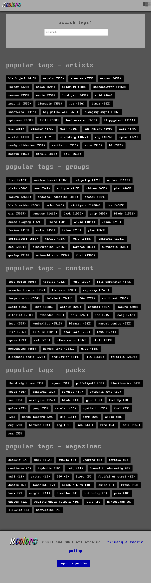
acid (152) (131, 425)
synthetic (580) (115, 247)
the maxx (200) (64, 290)
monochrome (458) (22, 348)
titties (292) (54, 281)
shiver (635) (96, 188)
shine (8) (106, 485)
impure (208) (128, 307)
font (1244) (106, 332)
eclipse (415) (68, 188)
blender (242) (80, 323)
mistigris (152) (42, 400)
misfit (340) (18, 137)
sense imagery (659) (25, 222)
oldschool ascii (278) (26, 357)
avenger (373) (82, 78)
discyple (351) (50, 103)
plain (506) (18, 188)
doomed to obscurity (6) (110, 468)
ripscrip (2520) (96, 290)
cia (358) (16, 128)
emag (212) (126, 315)
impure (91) (59, 383)
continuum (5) (19, 468)
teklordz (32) (44, 391)
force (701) (58, 222)
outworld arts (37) (105, 391)
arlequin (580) (74, 87)
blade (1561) (124, 213)
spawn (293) (18, 340)
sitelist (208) (20, 315)
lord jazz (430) (75, 95)
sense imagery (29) (38, 417)
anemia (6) (67, 460)
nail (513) (72, 154)
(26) (11, 417)
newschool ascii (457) (26, 290)
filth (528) (49, 120)
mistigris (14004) (86, 205)
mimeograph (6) (119, 501)
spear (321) (129, 137)
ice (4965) (116, 205)
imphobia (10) (49, 468)
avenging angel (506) (102, 112)
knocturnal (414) (22, 112)
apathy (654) (95, 197)
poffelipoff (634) (23, 238)
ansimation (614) (66, 357)
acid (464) (104, 95)
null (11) (16, 476)
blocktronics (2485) (49, 247)
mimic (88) (114, 417)
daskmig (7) (18, 460)
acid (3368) (82, 238)
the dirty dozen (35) (25, 383)
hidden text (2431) (59, 348)
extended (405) (52, 315)
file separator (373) (114, 281)
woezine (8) (92, 460)
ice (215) (103, 315)
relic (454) (45, 230)
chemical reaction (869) (58, 197)
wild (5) (94, 501)
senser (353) (18, 95)
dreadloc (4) (67, 493)
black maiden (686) (24, 205)
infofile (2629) (124, 357)
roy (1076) (104, 137)
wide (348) (90, 348)
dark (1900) (73, 213)
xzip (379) (128, 128)
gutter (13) (40, 476)
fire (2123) (18, 180)
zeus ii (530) (19, 103)
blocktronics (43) (126, 383)
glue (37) (94, 400)
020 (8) (63, 476)
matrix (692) (70, 307)
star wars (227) (77, 332)
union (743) (111, 222)
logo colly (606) (22, 281)
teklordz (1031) (112, 238)
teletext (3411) (60, 298)
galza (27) (17, 408)
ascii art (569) (115, 298)
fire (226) (17, 332)
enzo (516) (93, 145)
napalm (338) (53, 78)
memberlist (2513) (47, 323)
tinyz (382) (101, 103)
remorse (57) (72, 391)
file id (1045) (45, 332)
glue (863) (97, 230)
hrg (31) (64, 425)
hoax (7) (15, 493)
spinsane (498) (20, 120)
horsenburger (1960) (110, 87)
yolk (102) (43, 460)
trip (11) (75, 468)
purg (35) (40, 408)
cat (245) (42, 340)
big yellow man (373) (60, 112)
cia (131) (68, 417)
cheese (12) (18, 501)
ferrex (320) (18, 87)
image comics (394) (24, 298)
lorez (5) (84, 476)
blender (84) (39, 425)
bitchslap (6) (96, 493)
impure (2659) (19, 197)
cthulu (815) (46, 154)
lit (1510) (95, 357)
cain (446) (69, 128)
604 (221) (87, 298)
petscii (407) (99, 307)
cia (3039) (17, 213)
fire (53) (108, 425)
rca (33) (15, 433)
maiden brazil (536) (51, 180)
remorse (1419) (45, 213)
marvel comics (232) (115, 323)
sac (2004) (17, 247)
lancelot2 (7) (44, 485)
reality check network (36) (57, 501)
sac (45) (15, 400)
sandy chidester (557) (26, 145)
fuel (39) (122, 408)
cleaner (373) (42, 128)
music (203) (18, 307)
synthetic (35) (95, 408)
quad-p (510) (18, 255)
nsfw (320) (81, 281)
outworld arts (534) (52, 255)
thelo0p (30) (119, 400)
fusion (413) (18, 230)
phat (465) (123, 188)
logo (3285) (44, 307)
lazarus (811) (84, 247)
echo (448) (55, 205)
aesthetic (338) (65, 145)
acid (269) (79, 315)
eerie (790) (45, 95)
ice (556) (77, 103)
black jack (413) (22, 78)
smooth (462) (18, 154)
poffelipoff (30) (90, 383)
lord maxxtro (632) (81, 120)
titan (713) (71, 230)
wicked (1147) (118, 180)
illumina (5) (18, 510)
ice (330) (85, 425)
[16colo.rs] (11, 5)
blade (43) (71, 400)
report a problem (74, 563)
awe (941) (42, 188)
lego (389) (17, 323)
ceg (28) (15, 425)
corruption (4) (48, 510)
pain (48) (122, 493)
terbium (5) (118, 460)
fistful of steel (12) (116, 476)
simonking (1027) (74, 137)
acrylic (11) (39, 493)
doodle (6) (17, 485)
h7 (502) (116, 145)
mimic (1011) (84, 222)
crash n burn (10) (77, 485)
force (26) (17, 391)
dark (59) (91, 417)
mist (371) (45, 137)
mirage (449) (55, 238)
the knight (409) (99, 128)
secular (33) (65, 408)
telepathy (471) (87, 180)
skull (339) (103, 340)
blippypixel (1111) (119, 120)
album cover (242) (72, 340)
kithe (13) (130, 485)
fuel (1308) (85, 255)
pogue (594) (45, 87)
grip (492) (98, 213)
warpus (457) (110, 78)
